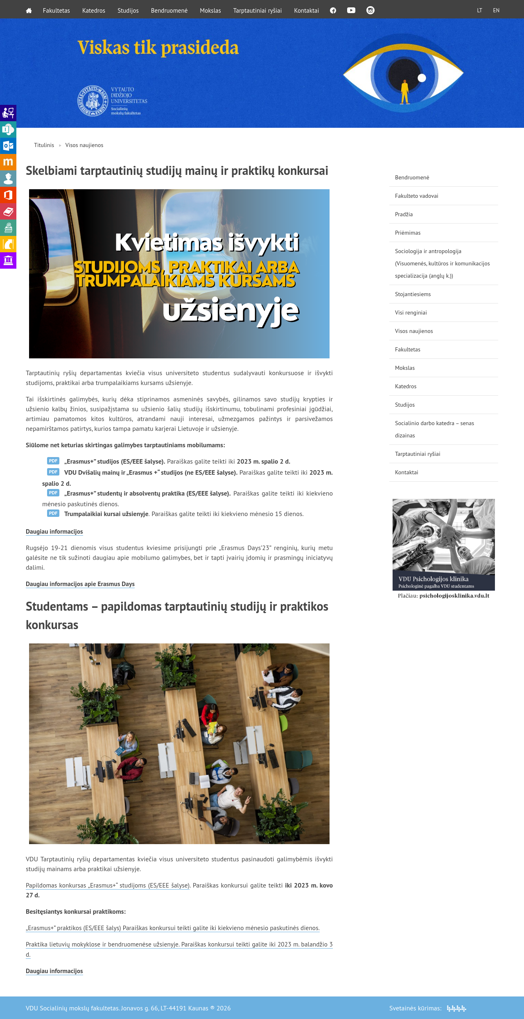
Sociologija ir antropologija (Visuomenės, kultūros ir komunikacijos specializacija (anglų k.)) (442, 263)
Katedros (95, 9)
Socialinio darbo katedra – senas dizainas (434, 429)
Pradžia (404, 214)
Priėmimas (407, 232)
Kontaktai (308, 9)
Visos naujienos (85, 145)
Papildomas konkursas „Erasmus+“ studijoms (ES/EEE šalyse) (109, 885)
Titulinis (44, 145)
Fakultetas (57, 9)
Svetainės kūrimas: (427, 1007)
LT (476, 9)
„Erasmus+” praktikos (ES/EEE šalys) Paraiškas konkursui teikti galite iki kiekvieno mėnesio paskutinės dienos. (178, 928)
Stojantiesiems (413, 294)
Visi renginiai (411, 312)
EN (495, 9)
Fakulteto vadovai (416, 195)
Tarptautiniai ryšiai (259, 9)
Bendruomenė (170, 9)
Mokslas (212, 9)
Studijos (129, 9)
